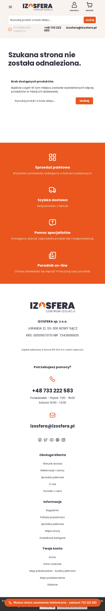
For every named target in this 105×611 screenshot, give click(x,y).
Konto (52, 557)
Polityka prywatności (52, 517)
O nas (52, 484)
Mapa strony (52, 531)
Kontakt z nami (52, 491)
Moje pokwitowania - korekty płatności (52, 571)
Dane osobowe (52, 564)
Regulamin (52, 510)
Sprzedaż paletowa (52, 477)
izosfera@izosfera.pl (81, 28)
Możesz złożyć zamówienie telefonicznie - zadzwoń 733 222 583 (53, 602)
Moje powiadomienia (52, 578)
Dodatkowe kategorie (52, 538)
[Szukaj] (47, 20)
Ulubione (52, 584)
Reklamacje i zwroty (52, 470)
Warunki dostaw (52, 463)
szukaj (90, 20)
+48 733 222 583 (52, 29)
